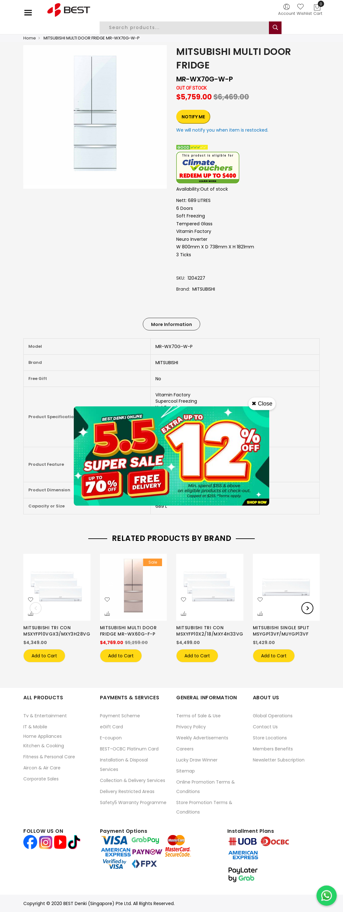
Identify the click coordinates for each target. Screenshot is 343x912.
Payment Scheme (120, 716)
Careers (185, 749)
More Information (171, 324)
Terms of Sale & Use (198, 716)
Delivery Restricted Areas (127, 791)
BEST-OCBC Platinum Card (129, 749)
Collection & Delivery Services (132, 780)
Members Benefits (273, 749)
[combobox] (189, 27)
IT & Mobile (35, 727)
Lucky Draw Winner (197, 760)
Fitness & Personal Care (49, 757)
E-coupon (111, 738)
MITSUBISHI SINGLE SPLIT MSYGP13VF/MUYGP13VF (281, 631)
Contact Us (265, 727)
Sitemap (185, 771)
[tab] (171, 324)
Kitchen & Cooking (43, 746)
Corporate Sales (41, 779)
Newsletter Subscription (279, 760)
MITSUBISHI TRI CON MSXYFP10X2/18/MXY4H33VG (209, 631)
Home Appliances (42, 736)
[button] (30, 600)
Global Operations (273, 716)
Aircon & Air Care (42, 768)
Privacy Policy (191, 727)
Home (29, 38)
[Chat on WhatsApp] (327, 895)
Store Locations (270, 738)
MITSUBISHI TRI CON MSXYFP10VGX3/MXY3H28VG (56, 631)
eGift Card (111, 727)
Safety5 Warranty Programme (133, 802)
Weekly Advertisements (202, 738)
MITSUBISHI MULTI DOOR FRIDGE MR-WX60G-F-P (128, 631)
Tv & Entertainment (45, 716)
